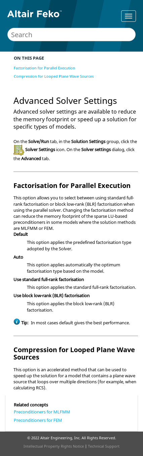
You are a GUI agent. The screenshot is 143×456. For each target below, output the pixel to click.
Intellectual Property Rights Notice (53, 446)
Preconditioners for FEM (38, 420)
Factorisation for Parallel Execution (44, 67)
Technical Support (104, 446)
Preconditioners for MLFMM (42, 412)
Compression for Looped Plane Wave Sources (54, 76)
